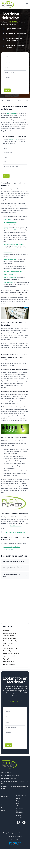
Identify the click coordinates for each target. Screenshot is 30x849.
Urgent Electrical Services (11, 653)
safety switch (7, 219)
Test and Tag (7, 651)
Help (17, 801)
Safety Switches (8, 643)
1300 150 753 (12, 22)
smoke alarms (8, 252)
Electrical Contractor (9, 633)
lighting (6, 228)
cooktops (13, 249)
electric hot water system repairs (13, 271)
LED (15, 230)
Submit (7, 90)
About (18, 806)
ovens (15, 247)
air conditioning (8, 282)
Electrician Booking (16, 526)
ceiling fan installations (10, 259)
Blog (17, 803)
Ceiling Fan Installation (10, 638)
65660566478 (9, 772)
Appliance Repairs (8, 636)
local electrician (11, 113)
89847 (18, 775)
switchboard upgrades (10, 222)
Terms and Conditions (15, 836)
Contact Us (19, 808)
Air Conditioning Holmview (12, 547)
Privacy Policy (15, 840)
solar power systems (10, 277)
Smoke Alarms (7, 646)
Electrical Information (9, 664)
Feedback (19, 811)
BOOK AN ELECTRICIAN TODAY (15, 532)
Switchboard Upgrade (10, 648)
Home (18, 798)
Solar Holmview (8, 550)
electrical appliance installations (13, 244)
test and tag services (10, 274)
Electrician (6, 630)
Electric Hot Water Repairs (11, 641)
